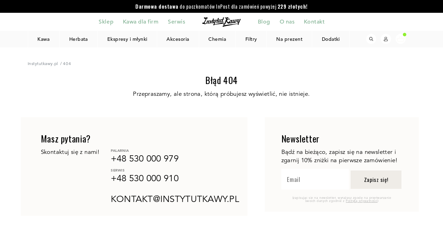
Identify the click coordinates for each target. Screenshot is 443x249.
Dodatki (331, 39)
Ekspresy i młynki (127, 39)
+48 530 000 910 (145, 178)
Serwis (176, 21)
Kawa (43, 39)
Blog (264, 21)
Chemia (217, 39)
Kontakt (314, 21)
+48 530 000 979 (145, 158)
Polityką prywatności (361, 201)
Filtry (251, 39)
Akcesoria (177, 39)
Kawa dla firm (141, 21)
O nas (287, 21)
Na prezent (289, 39)
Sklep (106, 21)
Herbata (78, 39)
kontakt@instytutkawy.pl (175, 198)
